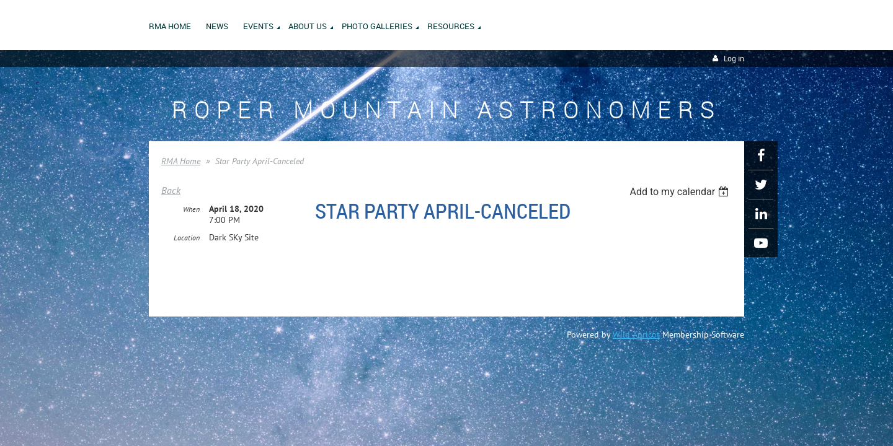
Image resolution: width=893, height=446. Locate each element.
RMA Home (180, 161)
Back (170, 190)
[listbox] (680, 191)
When (191, 209)
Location (187, 238)
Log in (734, 58)
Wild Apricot (636, 334)
